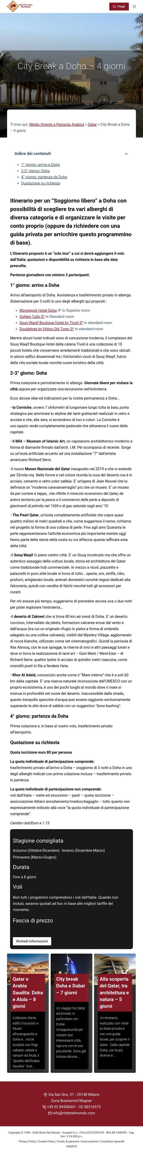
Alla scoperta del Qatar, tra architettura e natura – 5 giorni (114, 996)
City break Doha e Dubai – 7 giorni (70, 990)
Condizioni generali (112, 1141)
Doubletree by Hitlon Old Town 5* (46, 329)
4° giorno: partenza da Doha (44, 177)
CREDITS (71, 1146)
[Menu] (134, 6)
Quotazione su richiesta (40, 183)
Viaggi (119, 6)
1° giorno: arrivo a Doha (40, 164)
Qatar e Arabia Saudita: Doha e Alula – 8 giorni (28, 996)
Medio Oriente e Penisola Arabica (56, 124)
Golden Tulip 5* (32, 316)
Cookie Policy (46, 1141)
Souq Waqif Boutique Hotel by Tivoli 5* (51, 322)
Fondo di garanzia (68, 1141)
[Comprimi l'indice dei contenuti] (126, 154)
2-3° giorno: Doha (35, 171)
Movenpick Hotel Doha (38, 310)
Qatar (92, 124)
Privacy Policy (27, 1141)
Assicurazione (89, 1141)
